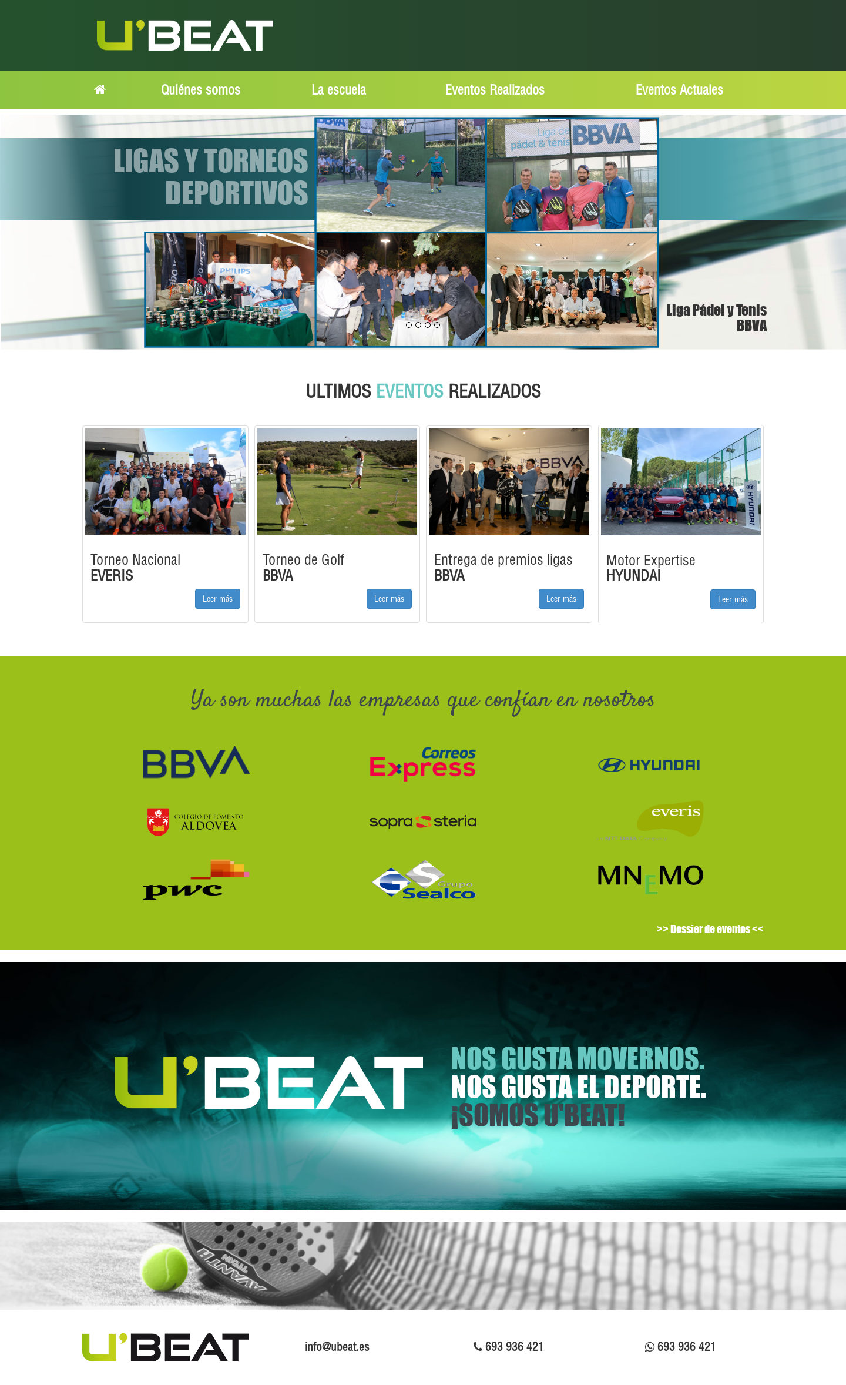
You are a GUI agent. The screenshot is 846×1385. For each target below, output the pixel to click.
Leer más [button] (218, 598)
